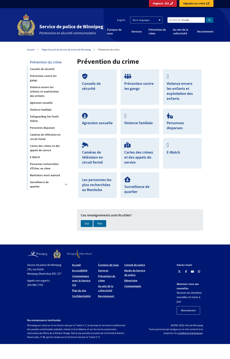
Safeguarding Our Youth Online (44, 119)
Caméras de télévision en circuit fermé (45, 137)
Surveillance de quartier (39, 184)
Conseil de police (134, 265)
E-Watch (35, 157)
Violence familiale (41, 109)
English (121, 20)
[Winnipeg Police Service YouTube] (192, 271)
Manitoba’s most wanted (45, 175)
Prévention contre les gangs (43, 78)
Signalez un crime (196, 3)
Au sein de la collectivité (180, 31)
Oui (87, 223)
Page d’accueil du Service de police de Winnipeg (66, 49)
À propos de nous (114, 31)
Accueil (31, 49)
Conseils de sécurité (42, 69)
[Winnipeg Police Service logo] (57, 253)
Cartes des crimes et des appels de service (45, 148)
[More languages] (146, 20)
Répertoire (130, 280)
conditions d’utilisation (190, 333)
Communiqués (132, 286)
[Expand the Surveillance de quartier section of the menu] (66, 184)
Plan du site (79, 290)
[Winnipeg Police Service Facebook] (186, 271)
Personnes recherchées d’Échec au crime (44, 166)
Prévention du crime (157, 31)
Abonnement (188, 310)
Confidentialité (81, 296)
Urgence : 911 (163, 3)
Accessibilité (79, 270)
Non (99, 223)
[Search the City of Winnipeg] (186, 20)
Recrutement (205, 31)
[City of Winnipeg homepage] (37, 254)
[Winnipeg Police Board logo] (79, 253)
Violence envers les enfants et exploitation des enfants (44, 91)
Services (136, 31)
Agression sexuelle (41, 103)
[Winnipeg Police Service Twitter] (179, 271)
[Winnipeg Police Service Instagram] (199, 271)
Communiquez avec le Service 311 (81, 280)
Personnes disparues (42, 128)
